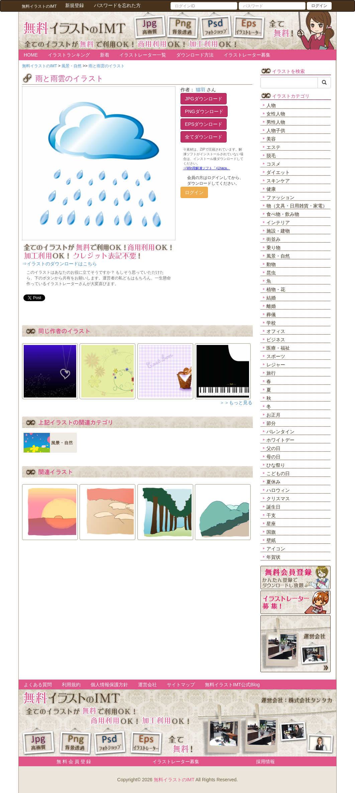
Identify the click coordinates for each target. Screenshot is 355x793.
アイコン (275, 548)
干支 (271, 515)
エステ (273, 147)
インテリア (278, 222)
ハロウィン (278, 490)
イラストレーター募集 (247, 55)
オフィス (275, 331)
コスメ (273, 164)
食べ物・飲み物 (282, 214)
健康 (271, 189)
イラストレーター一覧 (142, 55)
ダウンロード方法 (195, 55)
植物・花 (275, 289)
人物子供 (275, 130)
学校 (271, 323)
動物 (271, 264)
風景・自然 (278, 256)
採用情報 (265, 761)
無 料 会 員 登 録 (71, 761)
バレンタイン (280, 431)
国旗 (271, 532)
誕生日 (273, 507)
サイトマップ (181, 684)
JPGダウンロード (203, 98)
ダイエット (278, 172)
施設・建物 (278, 231)
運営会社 (147, 684)
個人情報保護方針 (109, 684)
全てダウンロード (203, 137)
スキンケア (278, 180)
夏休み (273, 481)
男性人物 (275, 122)
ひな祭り (275, 465)
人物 (271, 105)
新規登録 (74, 5)
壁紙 (271, 540)
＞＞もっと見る (236, 402)
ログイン (319, 5)
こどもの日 (278, 473)
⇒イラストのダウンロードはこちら (59, 263)
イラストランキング (69, 55)
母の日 (273, 456)
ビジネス (275, 339)
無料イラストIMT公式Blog (232, 684)
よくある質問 (38, 684)
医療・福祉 (278, 348)
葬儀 (271, 314)
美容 (271, 139)
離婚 (271, 306)
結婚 (271, 297)
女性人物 (275, 113)
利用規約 (71, 684)
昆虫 (271, 272)
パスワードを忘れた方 (117, 5)
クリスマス (278, 498)
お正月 (273, 415)
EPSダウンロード (203, 124)
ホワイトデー (280, 440)
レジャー (275, 364)
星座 (271, 523)
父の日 (273, 448)
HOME (31, 55)
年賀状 (273, 557)
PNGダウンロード (204, 111)
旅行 (271, 373)
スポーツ (275, 356)
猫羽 (200, 89)
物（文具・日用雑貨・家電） (296, 205)
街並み (273, 239)
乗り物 (273, 247)
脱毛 (271, 155)
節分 (271, 423)
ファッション (280, 197)
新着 (104, 55)
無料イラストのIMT (174, 779)
